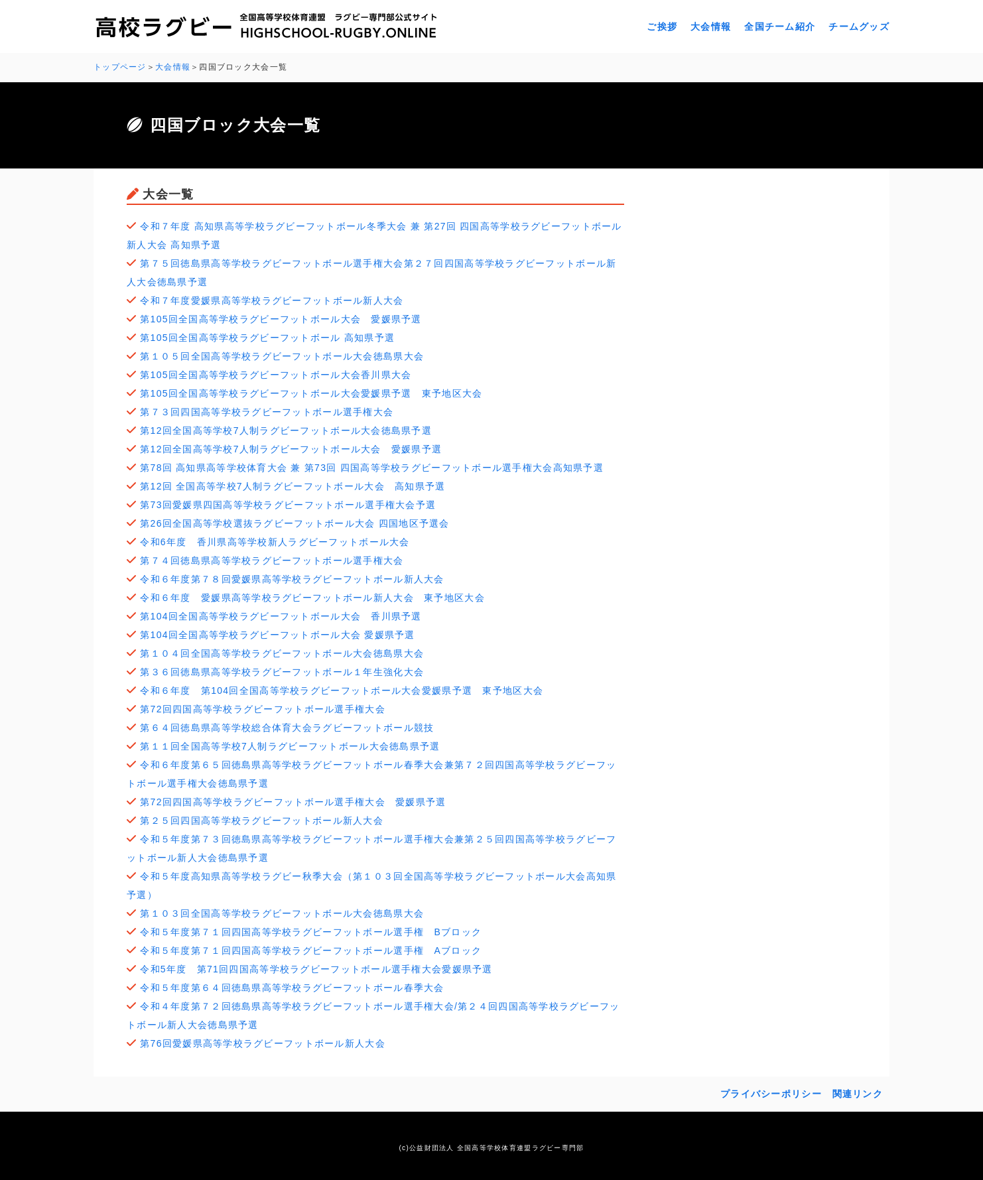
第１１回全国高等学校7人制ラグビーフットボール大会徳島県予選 (290, 746)
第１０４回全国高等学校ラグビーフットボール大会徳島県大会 (282, 653)
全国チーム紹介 (779, 26)
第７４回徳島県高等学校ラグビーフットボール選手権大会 (271, 560)
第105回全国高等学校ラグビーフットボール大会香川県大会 (275, 374)
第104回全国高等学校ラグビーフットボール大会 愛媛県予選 (277, 634)
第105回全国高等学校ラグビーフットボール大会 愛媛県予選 (280, 319)
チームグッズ (858, 26)
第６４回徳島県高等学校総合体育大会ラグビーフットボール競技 (287, 727)
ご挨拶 (662, 26)
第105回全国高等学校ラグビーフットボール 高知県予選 (267, 337)
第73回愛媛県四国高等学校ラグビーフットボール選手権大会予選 (288, 504)
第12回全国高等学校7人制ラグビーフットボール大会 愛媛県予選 (291, 449)
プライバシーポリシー (771, 1093)
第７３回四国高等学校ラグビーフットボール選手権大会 (266, 412)
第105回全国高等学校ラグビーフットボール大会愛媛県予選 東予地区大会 (311, 393)
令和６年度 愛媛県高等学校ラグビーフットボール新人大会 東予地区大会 (312, 597)
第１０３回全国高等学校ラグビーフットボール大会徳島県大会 (282, 913)
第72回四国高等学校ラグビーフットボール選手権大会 (262, 709)
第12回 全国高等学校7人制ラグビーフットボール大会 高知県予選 (292, 486)
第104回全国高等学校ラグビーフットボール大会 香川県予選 (280, 616)
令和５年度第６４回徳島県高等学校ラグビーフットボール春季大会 (292, 987)
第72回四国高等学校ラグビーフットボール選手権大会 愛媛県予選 (293, 802)
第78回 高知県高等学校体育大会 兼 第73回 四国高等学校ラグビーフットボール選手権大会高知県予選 (372, 467)
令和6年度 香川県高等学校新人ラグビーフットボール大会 (274, 542)
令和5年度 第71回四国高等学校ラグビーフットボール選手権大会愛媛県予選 (316, 969)
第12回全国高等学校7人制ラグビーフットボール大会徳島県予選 (286, 430)
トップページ (120, 67)
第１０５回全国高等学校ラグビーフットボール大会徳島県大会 (282, 356)
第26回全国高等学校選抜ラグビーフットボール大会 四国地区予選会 (294, 523)
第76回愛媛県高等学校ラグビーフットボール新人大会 (262, 1043)
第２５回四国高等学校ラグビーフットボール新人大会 (261, 820)
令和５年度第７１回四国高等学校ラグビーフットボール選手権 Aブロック (311, 950)
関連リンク (857, 1093)
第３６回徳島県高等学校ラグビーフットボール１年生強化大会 (282, 672)
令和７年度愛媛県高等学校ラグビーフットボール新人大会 (271, 300)
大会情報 (710, 26)
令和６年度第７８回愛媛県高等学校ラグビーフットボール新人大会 (292, 579)
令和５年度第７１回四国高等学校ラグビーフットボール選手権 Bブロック (311, 932)
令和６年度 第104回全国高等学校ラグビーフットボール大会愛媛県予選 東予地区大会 (341, 690)
